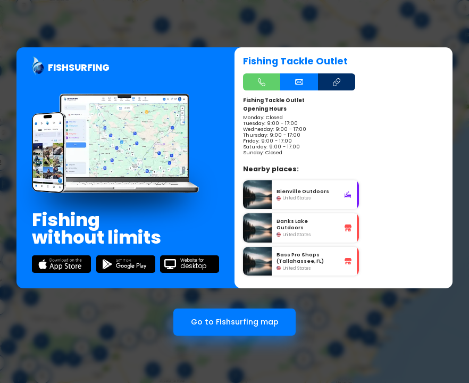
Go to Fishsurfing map (235, 322)
